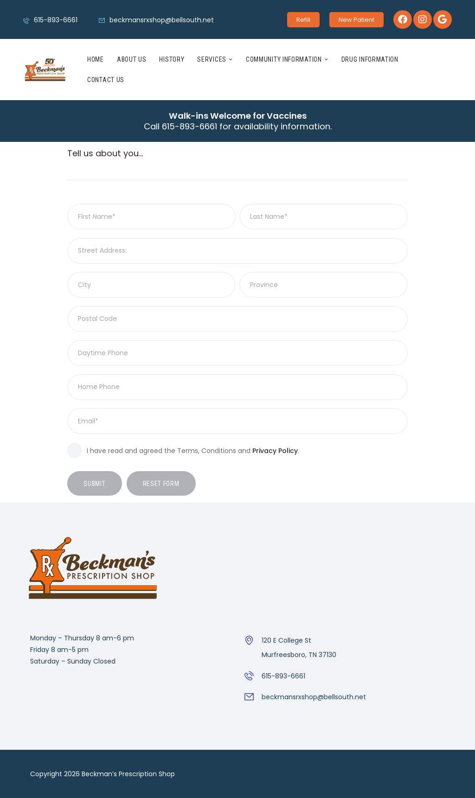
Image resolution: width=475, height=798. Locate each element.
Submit (94, 483)
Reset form (161, 483)
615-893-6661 (283, 676)
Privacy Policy (275, 450)
